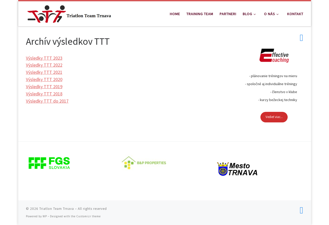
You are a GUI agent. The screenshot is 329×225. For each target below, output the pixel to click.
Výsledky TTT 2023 (44, 58)
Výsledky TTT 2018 (44, 94)
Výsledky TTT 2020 (44, 79)
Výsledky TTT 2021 (44, 72)
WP (45, 216)
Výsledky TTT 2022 (44, 65)
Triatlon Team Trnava (56, 208)
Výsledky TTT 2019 (44, 86)
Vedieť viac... (274, 117)
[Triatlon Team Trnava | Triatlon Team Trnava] (69, 13)
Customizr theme (88, 216)
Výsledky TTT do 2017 (47, 101)
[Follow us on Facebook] (301, 37)
